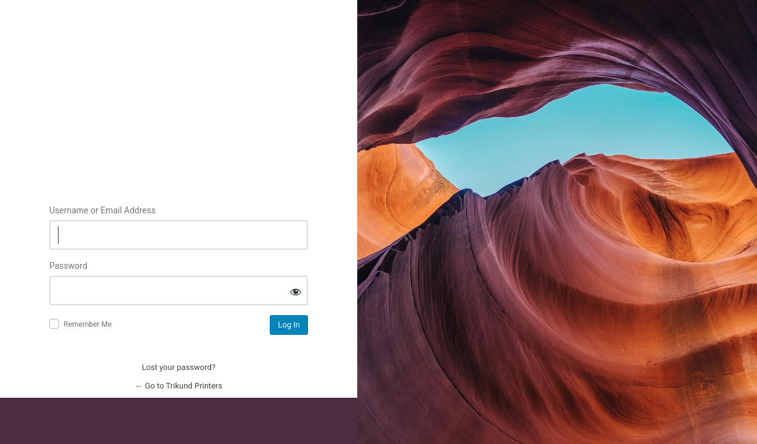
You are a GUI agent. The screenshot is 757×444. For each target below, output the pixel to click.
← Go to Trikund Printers (178, 385)
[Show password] (295, 291)
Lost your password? (179, 367)
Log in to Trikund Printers (179, 116)
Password (68, 266)
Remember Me (87, 324)
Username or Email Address (102, 210)
